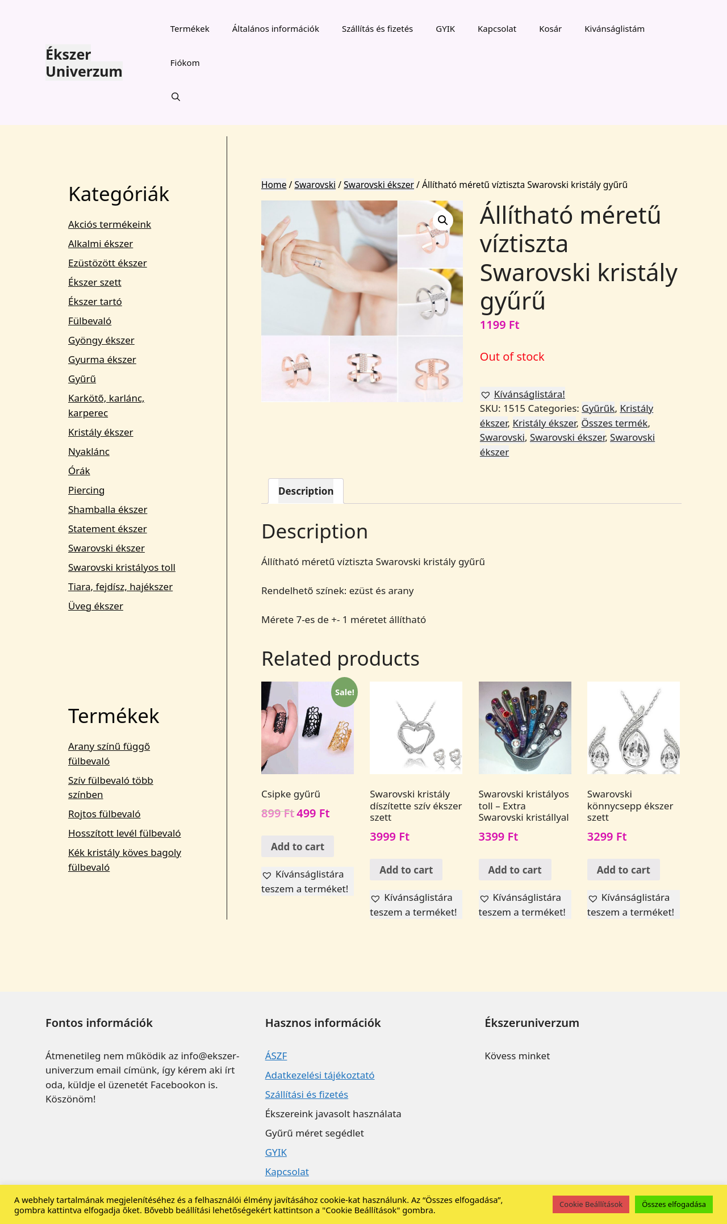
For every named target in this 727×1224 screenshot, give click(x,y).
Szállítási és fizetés (306, 1094)
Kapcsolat (497, 28)
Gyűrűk (598, 408)
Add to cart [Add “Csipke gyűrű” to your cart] (297, 846)
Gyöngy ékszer (101, 339)
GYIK (445, 28)
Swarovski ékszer (379, 184)
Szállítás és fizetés (377, 28)
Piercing (86, 489)
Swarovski (315, 184)
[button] (522, 394)
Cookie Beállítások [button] (590, 1204)
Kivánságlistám (614, 28)
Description (305, 491)
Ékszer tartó (95, 301)
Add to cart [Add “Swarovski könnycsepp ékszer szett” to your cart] (623, 869)
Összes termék (614, 422)
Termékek (190, 28)
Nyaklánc (89, 451)
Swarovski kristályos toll (122, 567)
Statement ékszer (107, 528)
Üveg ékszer (95, 605)
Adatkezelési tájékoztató (320, 1074)
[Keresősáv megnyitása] (176, 97)
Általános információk (275, 28)
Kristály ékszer (544, 422)
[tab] (306, 491)
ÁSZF (276, 1055)
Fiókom (185, 62)
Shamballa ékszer (107, 509)
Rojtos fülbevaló (104, 813)
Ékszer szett (95, 282)
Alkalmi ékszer (100, 243)
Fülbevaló (89, 320)
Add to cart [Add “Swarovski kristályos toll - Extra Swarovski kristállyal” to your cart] (515, 869)
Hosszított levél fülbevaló (124, 832)
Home (273, 184)
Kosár (550, 28)
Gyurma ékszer (102, 359)
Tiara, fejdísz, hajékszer (120, 586)
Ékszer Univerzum (84, 62)
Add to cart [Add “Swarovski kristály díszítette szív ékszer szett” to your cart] (406, 869)
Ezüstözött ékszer (107, 262)
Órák (79, 470)
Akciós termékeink (109, 224)
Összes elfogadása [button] (674, 1204)
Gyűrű (82, 378)
